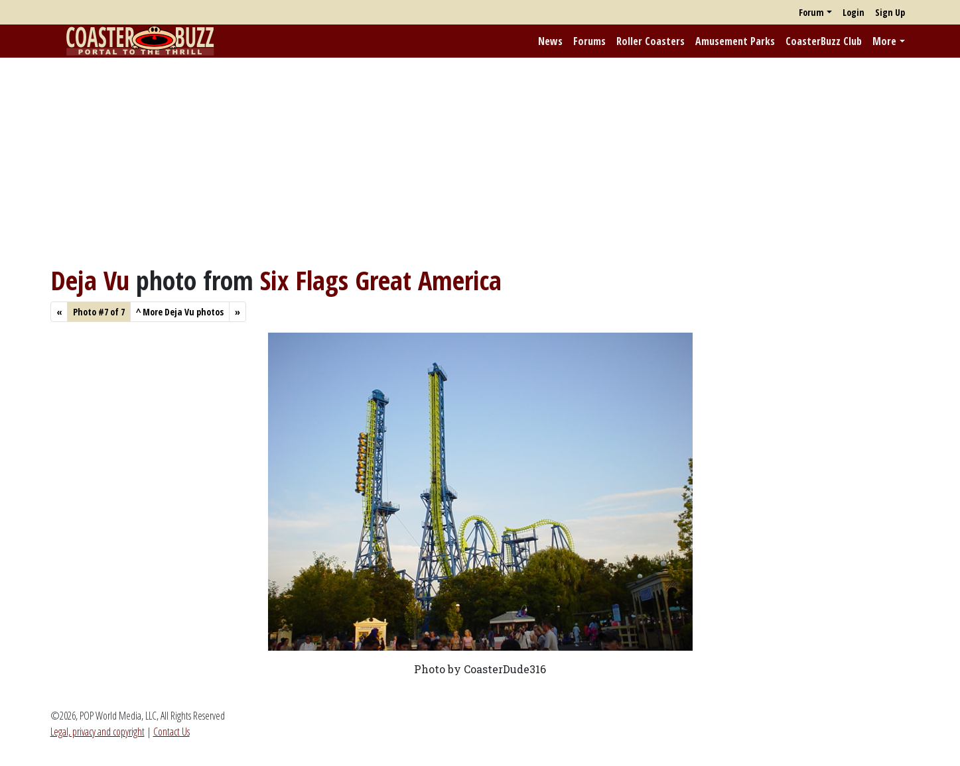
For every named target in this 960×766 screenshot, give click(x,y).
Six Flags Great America (381, 280)
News (550, 41)
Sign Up (890, 12)
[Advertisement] (480, 161)
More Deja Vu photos (180, 311)
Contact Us (171, 731)
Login (853, 12)
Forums (589, 41)
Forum (811, 12)
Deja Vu (89, 280)
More (884, 41)
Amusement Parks (735, 41)
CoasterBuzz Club (824, 41)
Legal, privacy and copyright (97, 731)
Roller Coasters (650, 41)
